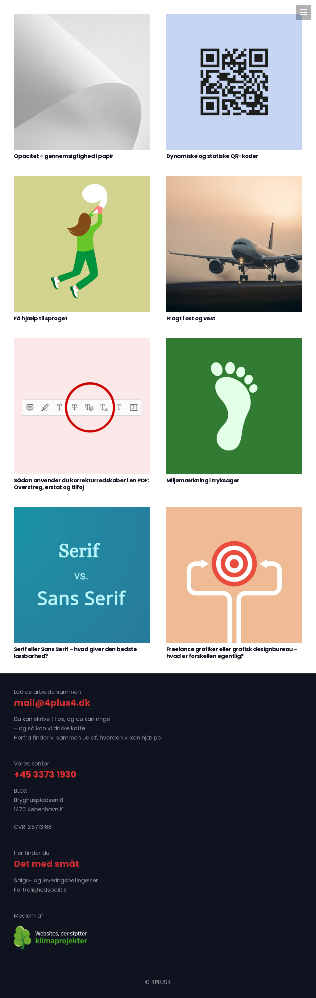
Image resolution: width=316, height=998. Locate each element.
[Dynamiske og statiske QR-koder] (234, 82)
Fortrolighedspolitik (40, 890)
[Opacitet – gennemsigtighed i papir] (82, 82)
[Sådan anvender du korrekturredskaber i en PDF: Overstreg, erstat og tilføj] (82, 406)
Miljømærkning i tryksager (202, 480)
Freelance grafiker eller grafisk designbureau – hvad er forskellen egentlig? (231, 652)
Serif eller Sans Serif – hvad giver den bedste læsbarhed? (75, 652)
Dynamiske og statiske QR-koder (212, 156)
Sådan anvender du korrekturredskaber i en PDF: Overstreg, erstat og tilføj (81, 483)
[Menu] (303, 12)
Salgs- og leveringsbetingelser (56, 880)
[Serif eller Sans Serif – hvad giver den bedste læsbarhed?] (82, 575)
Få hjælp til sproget (40, 318)
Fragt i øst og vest (190, 318)
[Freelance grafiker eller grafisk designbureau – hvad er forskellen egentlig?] (234, 575)
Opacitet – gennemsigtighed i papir (64, 156)
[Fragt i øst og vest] (234, 244)
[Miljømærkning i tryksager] (234, 406)
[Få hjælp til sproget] (82, 244)
